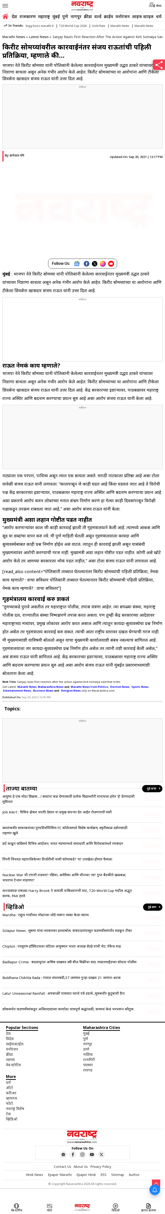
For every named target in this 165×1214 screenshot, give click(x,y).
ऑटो (9, 1087)
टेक (8, 1113)
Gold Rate (98, 26)
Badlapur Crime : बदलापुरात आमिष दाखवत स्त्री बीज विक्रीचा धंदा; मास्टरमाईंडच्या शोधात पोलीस (69, 961)
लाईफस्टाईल (14, 1044)
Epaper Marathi (60, 1174)
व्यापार (10, 1059)
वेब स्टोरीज (13, 1064)
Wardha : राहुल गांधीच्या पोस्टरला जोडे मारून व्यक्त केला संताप (45, 914)
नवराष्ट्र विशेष (15, 1108)
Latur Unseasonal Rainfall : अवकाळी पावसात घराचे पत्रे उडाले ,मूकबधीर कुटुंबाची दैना (63, 993)
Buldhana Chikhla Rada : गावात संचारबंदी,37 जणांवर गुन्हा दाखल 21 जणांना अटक (61, 977)
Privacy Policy (100, 1166)
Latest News (39, 36)
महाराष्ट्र (44, 16)
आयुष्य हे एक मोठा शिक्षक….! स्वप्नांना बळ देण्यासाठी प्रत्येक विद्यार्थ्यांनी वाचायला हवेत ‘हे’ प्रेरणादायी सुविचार (68, 799)
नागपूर (75, 16)
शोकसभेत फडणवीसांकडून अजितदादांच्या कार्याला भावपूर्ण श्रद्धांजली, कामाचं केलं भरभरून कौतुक (68, 1009)
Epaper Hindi (86, 1174)
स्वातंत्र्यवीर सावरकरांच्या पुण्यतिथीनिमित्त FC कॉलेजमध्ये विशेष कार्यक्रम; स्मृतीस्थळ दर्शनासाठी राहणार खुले (64, 830)
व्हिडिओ (11, 1119)
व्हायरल (11, 1098)
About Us (81, 1166)
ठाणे (86, 1049)
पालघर (88, 1064)
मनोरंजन (122, 16)
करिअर (11, 1093)
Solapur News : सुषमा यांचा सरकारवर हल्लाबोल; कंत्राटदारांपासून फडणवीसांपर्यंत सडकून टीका (67, 930)
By (14, 155)
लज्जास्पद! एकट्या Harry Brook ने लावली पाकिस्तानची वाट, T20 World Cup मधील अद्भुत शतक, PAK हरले (67, 893)
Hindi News (34, 1174)
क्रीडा (88, 16)
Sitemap (117, 1174)
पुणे (65, 16)
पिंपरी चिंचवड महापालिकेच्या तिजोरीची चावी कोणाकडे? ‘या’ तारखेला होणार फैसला (57, 859)
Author (134, 1174)
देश (14, 16)
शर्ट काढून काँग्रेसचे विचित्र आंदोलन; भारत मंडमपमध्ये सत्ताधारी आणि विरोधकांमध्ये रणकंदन (62, 843)
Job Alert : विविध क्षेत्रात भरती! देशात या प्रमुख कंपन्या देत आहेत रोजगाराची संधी (57, 812)
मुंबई (56, 16)
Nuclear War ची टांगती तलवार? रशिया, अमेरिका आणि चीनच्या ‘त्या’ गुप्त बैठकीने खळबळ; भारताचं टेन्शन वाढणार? (64, 877)
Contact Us (62, 1166)
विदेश (10, 1038)
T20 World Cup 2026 (73, 26)
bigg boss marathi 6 (40, 26)
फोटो (9, 1103)
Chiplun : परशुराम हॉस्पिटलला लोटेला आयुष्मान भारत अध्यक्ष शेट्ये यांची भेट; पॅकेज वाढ (61, 946)
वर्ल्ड (97, 16)
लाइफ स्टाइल (143, 16)
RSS (103, 1174)
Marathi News (119, 26)
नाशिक (88, 1054)
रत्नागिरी (89, 1059)
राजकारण (28, 16)
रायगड (87, 1070)
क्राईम (108, 16)
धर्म (158, 16)
